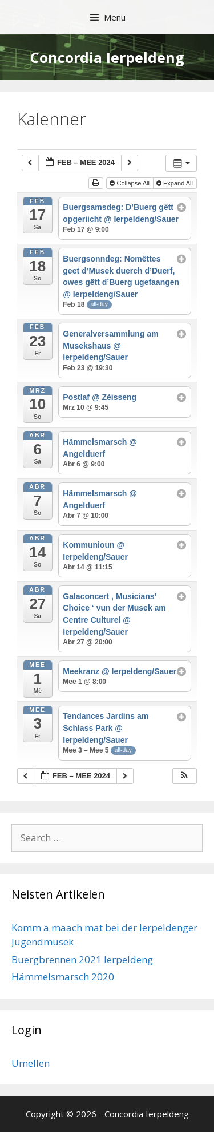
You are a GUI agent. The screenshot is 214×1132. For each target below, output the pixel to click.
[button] (184, 776)
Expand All (175, 183)
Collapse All (130, 183)
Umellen (30, 1063)
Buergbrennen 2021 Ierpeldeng (82, 959)
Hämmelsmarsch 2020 (62, 976)
